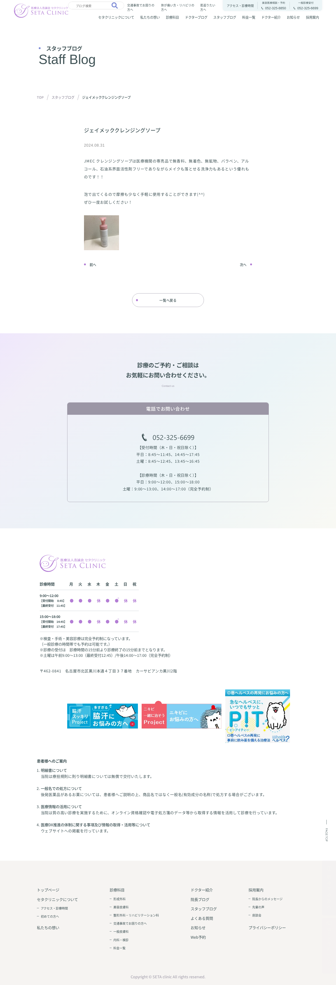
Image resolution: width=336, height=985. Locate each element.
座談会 (256, 915)
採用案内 (312, 17)
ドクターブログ (196, 17)
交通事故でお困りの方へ (140, 7)
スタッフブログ (224, 17)
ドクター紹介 (271, 17)
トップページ (48, 890)
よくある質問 (202, 918)
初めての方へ (50, 916)
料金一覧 (248, 17)
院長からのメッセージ (267, 899)
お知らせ (293, 17)
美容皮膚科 (121, 907)
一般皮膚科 (121, 931)
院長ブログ (200, 899)
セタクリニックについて (116, 17)
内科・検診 (121, 940)
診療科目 (172, 17)
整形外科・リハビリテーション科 (136, 915)
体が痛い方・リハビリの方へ (177, 7)
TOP (40, 97)
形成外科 (119, 899)
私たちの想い (150, 17)
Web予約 (198, 937)
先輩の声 (258, 907)
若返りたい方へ (207, 7)
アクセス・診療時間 (54, 908)
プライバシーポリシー (267, 927)
